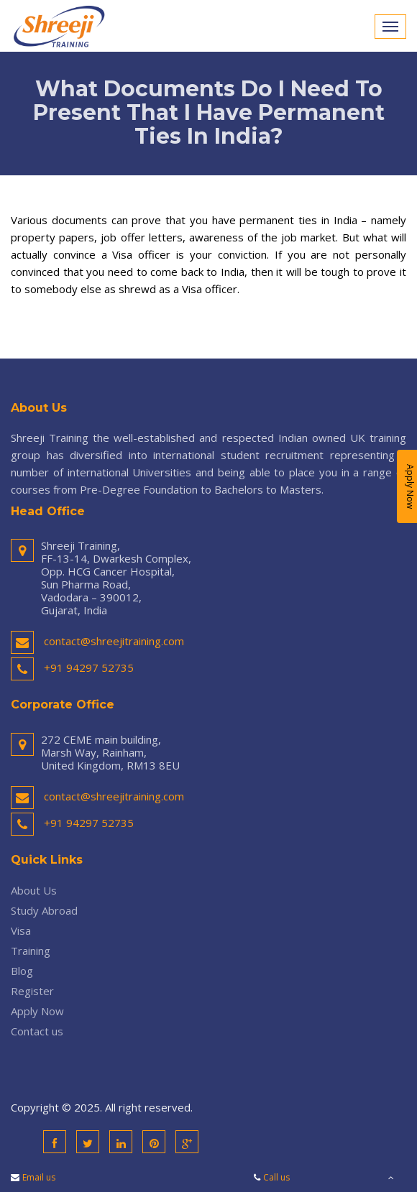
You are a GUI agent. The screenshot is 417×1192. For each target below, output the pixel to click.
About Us (34, 890)
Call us (276, 1177)
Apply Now (37, 1011)
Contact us (37, 1031)
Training (30, 950)
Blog (22, 971)
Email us (38, 1177)
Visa (21, 930)
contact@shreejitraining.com (114, 641)
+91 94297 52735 (89, 667)
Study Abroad (44, 910)
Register (32, 991)
